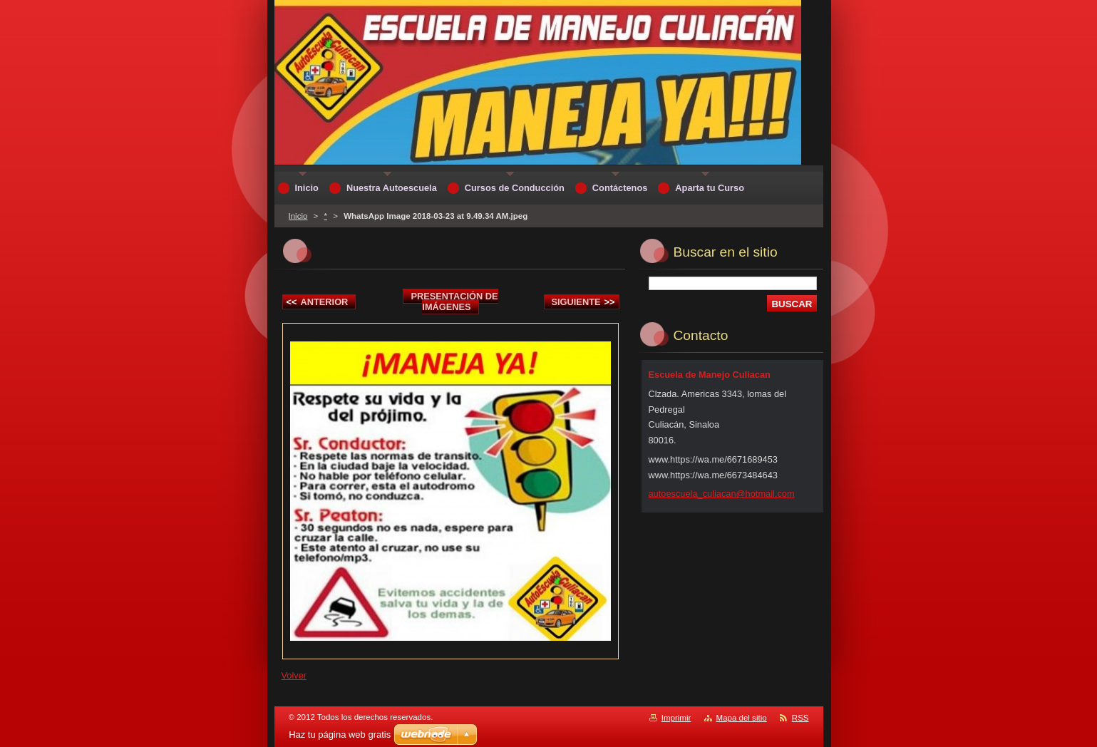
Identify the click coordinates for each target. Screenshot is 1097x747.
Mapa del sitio (741, 717)
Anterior (318, 302)
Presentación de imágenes (454, 301)
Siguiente (583, 302)
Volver (294, 675)
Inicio (298, 216)
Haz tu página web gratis (340, 734)
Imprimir (676, 717)
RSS (800, 717)
